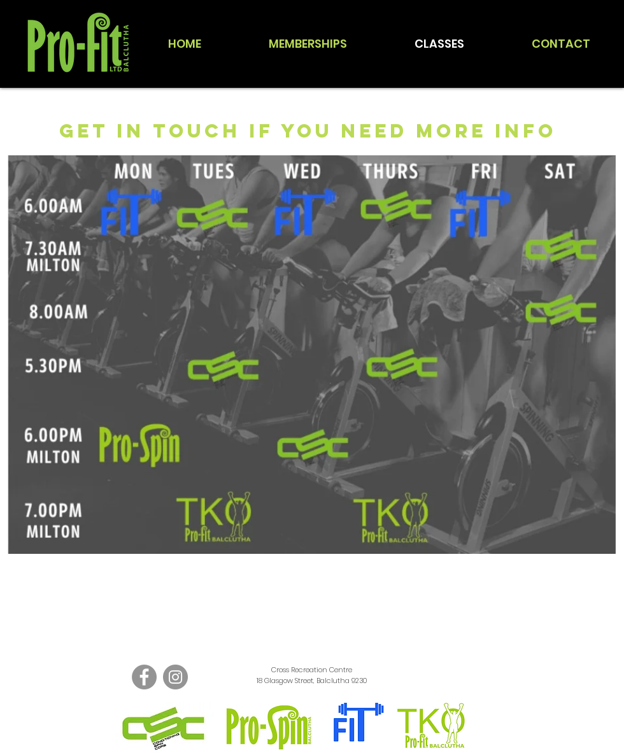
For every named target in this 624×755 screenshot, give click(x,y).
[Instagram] (175, 677)
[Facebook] (144, 677)
